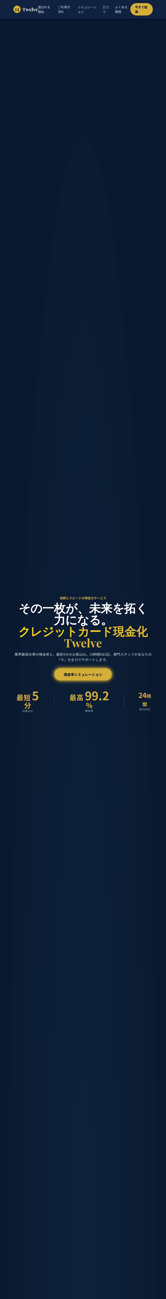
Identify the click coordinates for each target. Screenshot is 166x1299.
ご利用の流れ (64, 9)
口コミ (106, 9)
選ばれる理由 (44, 9)
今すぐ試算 (141, 9)
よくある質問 (121, 9)
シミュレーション (87, 9)
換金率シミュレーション (83, 674)
